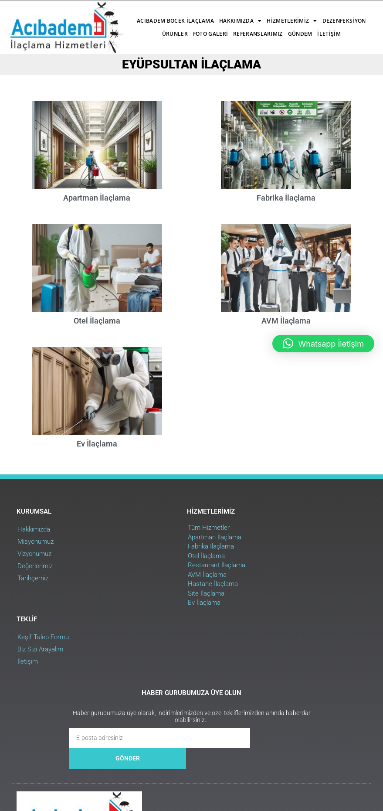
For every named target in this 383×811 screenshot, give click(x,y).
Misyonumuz (36, 563)
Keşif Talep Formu (279, 551)
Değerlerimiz (36, 587)
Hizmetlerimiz (227, 15)
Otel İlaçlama (97, 334)
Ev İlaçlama (97, 464)
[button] (323, 343)
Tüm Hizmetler (157, 549)
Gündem (249, 28)
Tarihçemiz (33, 599)
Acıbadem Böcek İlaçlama (110, 15)
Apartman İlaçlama (96, 205)
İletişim (161, 41)
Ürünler (124, 28)
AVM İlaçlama (155, 596)
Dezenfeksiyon (84, 28)
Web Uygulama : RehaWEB (335, 756)
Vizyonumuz (35, 575)
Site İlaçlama (154, 614)
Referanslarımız (207, 28)
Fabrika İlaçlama (286, 205)
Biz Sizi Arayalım (277, 563)
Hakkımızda (175, 15)
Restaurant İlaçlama (164, 586)
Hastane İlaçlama (161, 605)
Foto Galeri (159, 28)
